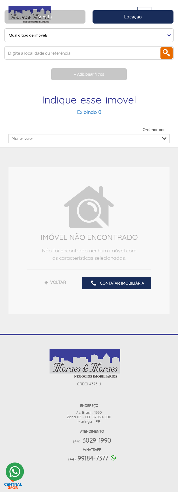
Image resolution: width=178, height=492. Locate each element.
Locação (133, 17)
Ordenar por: (154, 130)
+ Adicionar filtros (89, 74)
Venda (45, 17)
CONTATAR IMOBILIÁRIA (116, 283)
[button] (89, 35)
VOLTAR (55, 282)
